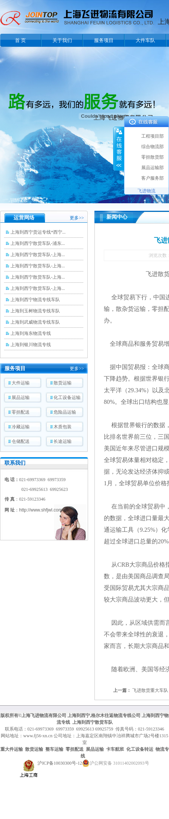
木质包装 (63, 426)
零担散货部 (152, 157)
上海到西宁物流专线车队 (35, 299)
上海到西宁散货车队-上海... (37, 254)
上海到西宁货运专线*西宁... (38, 232)
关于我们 (62, 40)
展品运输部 (152, 167)
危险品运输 (65, 412)
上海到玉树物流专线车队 (35, 311)
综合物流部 (152, 146)
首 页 (20, 40)
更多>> (77, 217)
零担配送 (21, 412)
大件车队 (145, 40)
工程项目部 (152, 136)
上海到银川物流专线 (30, 344)
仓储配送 (21, 441)
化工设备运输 (67, 397)
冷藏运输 (21, 426)
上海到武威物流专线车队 (35, 322)
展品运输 (21, 397)
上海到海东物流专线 (30, 333)
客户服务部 (152, 178)
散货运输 (63, 383)
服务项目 (104, 40)
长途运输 (63, 441)
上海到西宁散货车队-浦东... (37, 243)
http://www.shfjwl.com (40, 510)
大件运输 (21, 383)
